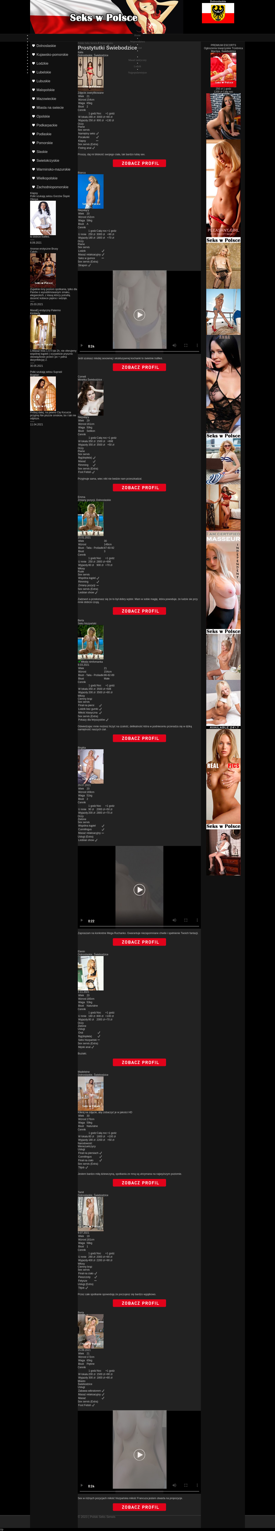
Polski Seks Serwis (87, 43)
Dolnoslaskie (106, 43)
